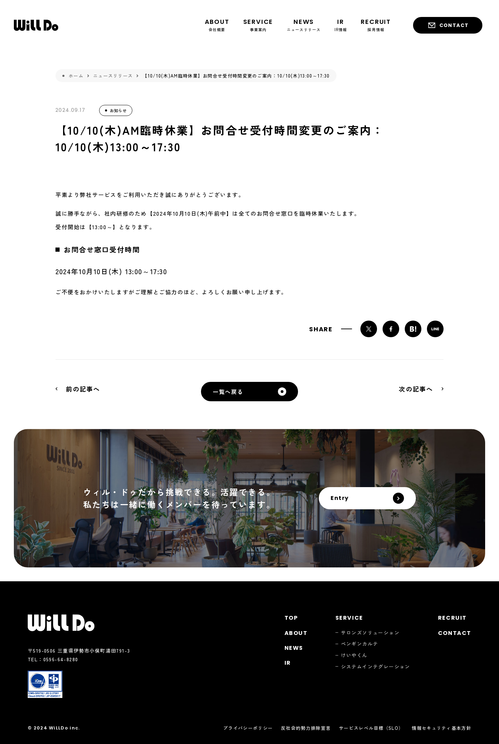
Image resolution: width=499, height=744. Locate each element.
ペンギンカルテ (359, 644)
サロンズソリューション (370, 633)
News (293, 648)
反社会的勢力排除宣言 (306, 728)
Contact (454, 25)
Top (291, 618)
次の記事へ (416, 388)
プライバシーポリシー (248, 728)
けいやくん (354, 655)
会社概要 (217, 24)
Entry (340, 498)
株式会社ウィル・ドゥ (36, 25)
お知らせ (118, 110)
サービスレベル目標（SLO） (371, 728)
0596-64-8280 (60, 659)
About (296, 633)
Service (349, 618)
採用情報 (376, 24)
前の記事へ (83, 388)
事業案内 (258, 24)
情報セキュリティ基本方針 (441, 728)
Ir (287, 663)
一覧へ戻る (228, 391)
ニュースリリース (304, 24)
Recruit (452, 618)
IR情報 (340, 24)
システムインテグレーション (375, 667)
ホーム (76, 75)
